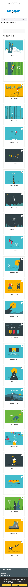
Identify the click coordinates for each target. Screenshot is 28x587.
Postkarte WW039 (14, 316)
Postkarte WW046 (14, 229)
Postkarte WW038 (14, 337)
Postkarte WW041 (14, 272)
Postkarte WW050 (14, 142)
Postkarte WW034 (14, 424)
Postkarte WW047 (14, 207)
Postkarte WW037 (14, 359)
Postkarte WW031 (14, 446)
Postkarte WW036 (14, 381)
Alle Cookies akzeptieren (22, 584)
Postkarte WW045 (14, 251)
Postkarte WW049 (14, 164)
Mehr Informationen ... (14, 583)
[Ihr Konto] (23, 19)
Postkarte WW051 (14, 120)
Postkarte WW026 (14, 511)
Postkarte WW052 (14, 98)
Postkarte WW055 (14, 55)
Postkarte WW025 (14, 533)
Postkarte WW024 (14, 555)
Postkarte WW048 (14, 185)
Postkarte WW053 (14, 77)
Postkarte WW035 (14, 403)
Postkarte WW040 (14, 294)
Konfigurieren (15, 584)
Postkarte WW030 (14, 468)
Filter (14, 31)
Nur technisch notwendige (6, 584)
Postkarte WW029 (14, 490)
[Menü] (5, 19)
